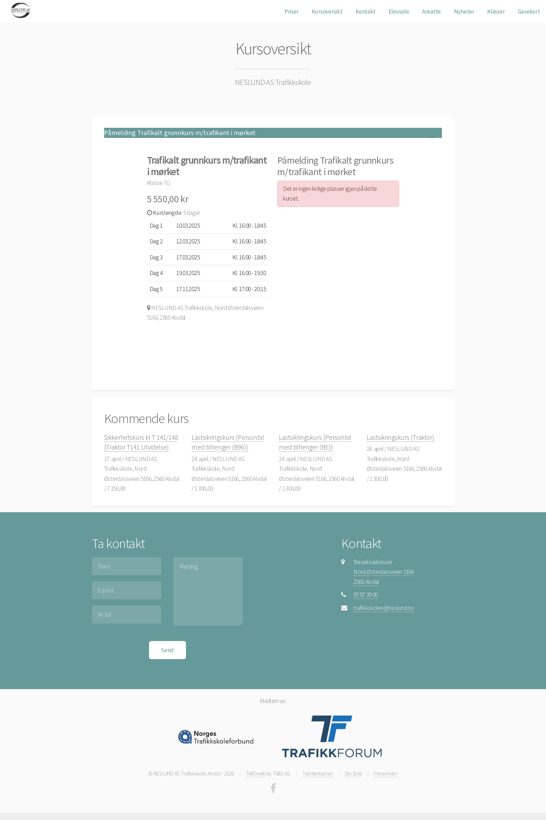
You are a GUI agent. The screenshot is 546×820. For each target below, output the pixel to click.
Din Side (353, 773)
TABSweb (256, 773)
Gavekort (529, 11)
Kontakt (365, 11)
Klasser (496, 11)
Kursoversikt (327, 11)
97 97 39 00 (365, 595)
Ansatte (431, 11)
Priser (291, 11)
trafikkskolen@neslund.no (383, 608)
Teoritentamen (317, 773)
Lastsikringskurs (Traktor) (400, 437)
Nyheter (464, 11)
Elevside (399, 11)
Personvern (385, 773)
